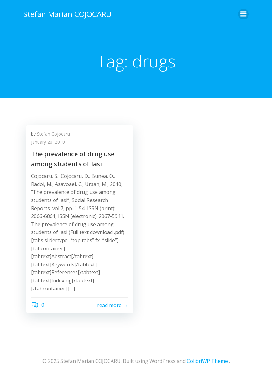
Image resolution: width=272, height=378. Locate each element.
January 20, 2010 (48, 142)
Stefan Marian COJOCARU (67, 14)
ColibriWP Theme (207, 361)
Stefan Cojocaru (53, 134)
